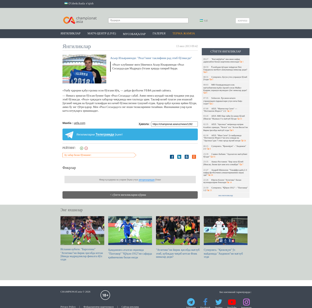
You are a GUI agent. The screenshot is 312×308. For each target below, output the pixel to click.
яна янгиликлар (225, 195)
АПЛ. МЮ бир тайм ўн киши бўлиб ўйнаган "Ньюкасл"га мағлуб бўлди (224, 117)
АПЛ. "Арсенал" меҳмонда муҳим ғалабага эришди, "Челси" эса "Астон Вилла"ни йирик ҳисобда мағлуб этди (225, 127)
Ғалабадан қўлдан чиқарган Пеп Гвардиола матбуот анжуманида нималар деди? (225, 69)
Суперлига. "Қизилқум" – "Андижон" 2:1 (224, 147)
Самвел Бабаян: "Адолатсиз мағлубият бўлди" (225, 155)
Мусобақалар (134, 34)
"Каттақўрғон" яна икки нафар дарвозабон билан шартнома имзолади (223, 60)
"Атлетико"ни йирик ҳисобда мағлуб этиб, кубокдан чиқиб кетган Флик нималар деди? (178, 237)
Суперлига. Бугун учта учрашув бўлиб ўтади (225, 78)
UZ (204, 20)
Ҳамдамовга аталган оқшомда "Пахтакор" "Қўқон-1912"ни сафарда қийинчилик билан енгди (130, 237)
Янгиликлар (70, 33)
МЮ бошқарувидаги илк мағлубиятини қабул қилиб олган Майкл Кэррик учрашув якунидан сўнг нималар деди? (225, 88)
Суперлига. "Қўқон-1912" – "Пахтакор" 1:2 (225, 188)
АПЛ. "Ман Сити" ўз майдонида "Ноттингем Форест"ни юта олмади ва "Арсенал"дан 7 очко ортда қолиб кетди (224, 138)
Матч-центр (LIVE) (102, 33)
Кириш (242, 20)
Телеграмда (105, 134)
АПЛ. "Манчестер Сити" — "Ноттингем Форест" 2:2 (220, 109)
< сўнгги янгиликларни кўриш (128, 194)
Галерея (159, 33)
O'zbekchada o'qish (79, 3)
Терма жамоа (184, 33)
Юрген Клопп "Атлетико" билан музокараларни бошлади (222, 181)
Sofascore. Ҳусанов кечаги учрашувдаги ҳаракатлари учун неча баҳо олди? (222, 101)
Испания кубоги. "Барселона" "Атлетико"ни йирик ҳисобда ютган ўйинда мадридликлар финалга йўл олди (82, 238)
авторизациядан (147, 179)
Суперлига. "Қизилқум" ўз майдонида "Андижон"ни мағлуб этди (226, 237)
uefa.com (79, 123)
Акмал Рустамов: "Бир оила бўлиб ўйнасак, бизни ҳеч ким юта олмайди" (223, 163)
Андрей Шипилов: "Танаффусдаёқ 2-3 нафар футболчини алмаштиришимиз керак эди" (225, 172)
